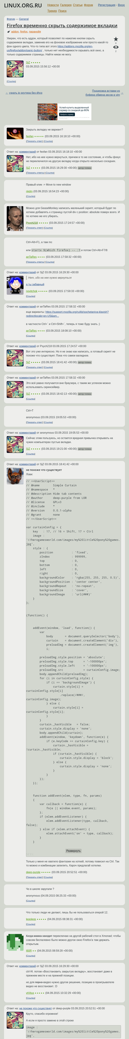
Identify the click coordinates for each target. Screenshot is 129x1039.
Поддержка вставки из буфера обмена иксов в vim (102, 92)
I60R (29, 950)
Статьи (77, 5)
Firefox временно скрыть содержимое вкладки (62, 25)
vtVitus (30, 993)
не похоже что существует (35, 1008)
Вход (121, 5)
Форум (88, 5)
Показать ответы (35, 173)
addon (15, 31)
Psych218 (32, 222)
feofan (29, 136)
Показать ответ (34, 141)
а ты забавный (35, 284)
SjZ (28, 62)
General (24, 19)
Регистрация (106, 5)
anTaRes (31, 256)
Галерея (66, 5)
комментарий (27, 151)
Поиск (62, 11)
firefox (24, 31)
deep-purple (33, 872)
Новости (53, 5)
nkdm (29, 191)
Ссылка (11, 81)
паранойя (35, 31)
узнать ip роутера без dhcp (25, 92)
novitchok (31, 291)
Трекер (52, 11)
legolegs (31, 919)
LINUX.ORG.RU (23, 5)
